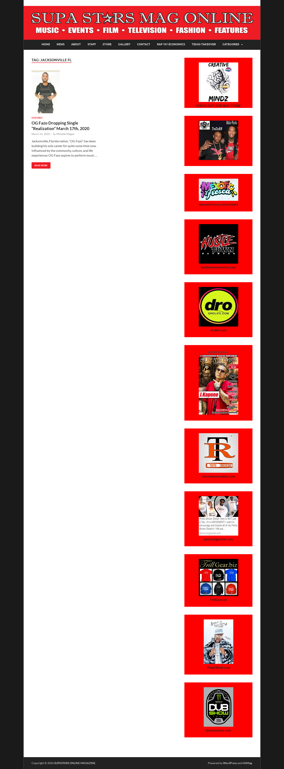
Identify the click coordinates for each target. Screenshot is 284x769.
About (76, 44)
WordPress (230, 763)
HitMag (247, 763)
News (60, 44)
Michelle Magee (65, 134)
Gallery (124, 44)
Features (37, 117)
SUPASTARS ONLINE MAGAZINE (74, 763)
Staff (92, 44)
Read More (40, 164)
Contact (143, 44)
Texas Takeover (204, 44)
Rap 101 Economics (171, 44)
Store (107, 44)
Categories (230, 44)
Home (46, 44)
